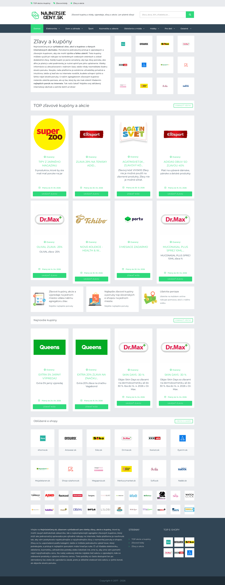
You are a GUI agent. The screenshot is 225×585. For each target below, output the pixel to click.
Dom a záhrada (74, 28)
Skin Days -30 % (133, 374)
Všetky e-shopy (183, 421)
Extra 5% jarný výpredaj (49, 383)
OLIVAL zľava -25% (49, 247)
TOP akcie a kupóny (40, 3)
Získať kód (133, 194)
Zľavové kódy (60, 3)
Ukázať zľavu (49, 194)
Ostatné (186, 28)
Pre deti (170, 28)
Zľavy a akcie (77, 3)
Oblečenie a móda (134, 28)
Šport (90, 28)
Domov (37, 28)
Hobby (154, 28)
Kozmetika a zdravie (108, 28)
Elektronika (53, 28)
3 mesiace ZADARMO (133, 247)
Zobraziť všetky (183, 105)
